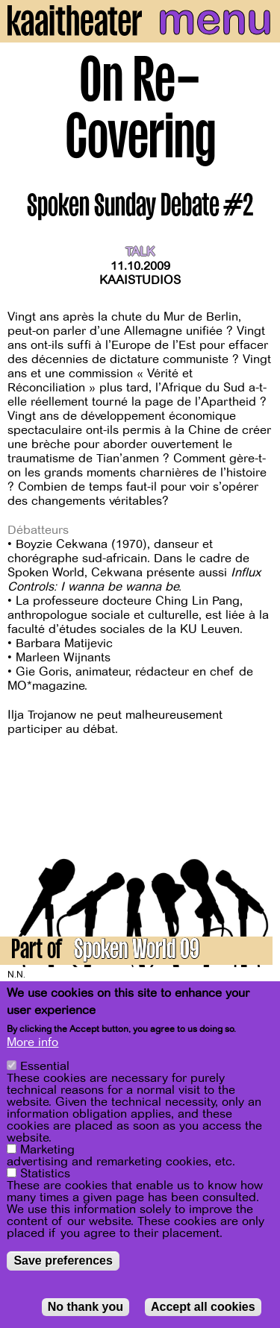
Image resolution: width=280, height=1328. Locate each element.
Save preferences (63, 1263)
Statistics (45, 1176)
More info (32, 1045)
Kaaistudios (140, 280)
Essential (44, 1069)
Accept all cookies (203, 1309)
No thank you (85, 1309)
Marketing (47, 1152)
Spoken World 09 (136, 952)
